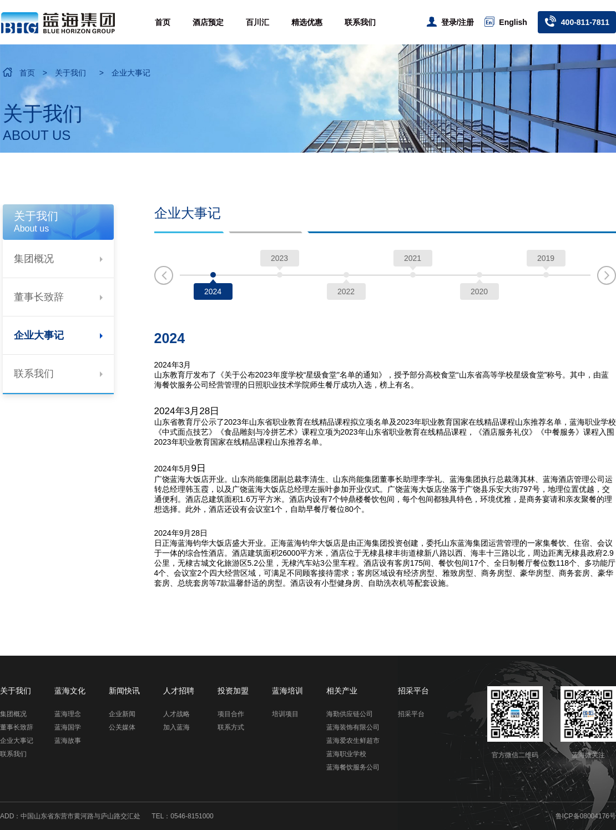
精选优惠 (306, 22)
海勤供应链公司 (349, 714)
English (505, 22)
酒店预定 (208, 22)
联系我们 (360, 22)
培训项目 (285, 714)
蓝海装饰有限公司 (353, 727)
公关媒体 (122, 727)
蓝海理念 (67, 714)
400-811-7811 (576, 21)
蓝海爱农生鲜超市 (353, 741)
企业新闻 (122, 714)
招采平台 (411, 714)
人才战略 (176, 714)
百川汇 (257, 22)
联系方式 (231, 727)
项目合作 (231, 714)
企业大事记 (131, 72)
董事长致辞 (58, 297)
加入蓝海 (176, 727)
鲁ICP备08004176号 (586, 816)
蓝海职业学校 (346, 754)
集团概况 (58, 258)
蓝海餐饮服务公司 (353, 767)
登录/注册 (450, 22)
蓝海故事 (67, 741)
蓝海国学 (67, 727)
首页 (162, 22)
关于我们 (70, 72)
